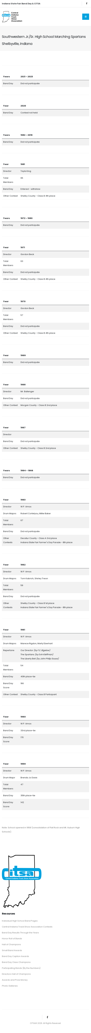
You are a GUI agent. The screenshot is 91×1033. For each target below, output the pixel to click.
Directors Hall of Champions (16, 974)
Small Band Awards (12, 950)
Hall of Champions (11, 944)
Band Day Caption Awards (15, 956)
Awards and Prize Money (15, 979)
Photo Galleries (10, 985)
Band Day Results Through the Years (20, 932)
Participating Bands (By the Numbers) (21, 968)
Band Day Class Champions (16, 962)
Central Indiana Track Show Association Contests (27, 926)
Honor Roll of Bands (12, 938)
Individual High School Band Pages (20, 920)
